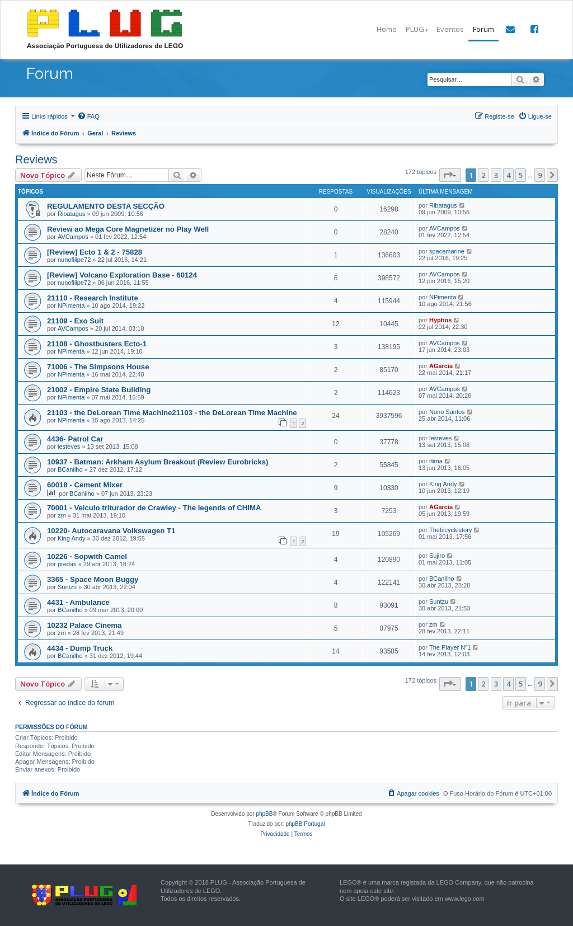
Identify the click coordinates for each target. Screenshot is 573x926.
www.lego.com (465, 898)
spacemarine (446, 251)
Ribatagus (72, 213)
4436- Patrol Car (75, 439)
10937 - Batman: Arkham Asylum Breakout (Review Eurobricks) (158, 462)
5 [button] (521, 175)
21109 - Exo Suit (75, 321)
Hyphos (440, 320)
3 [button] (496, 175)
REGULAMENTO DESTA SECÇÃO (106, 206)
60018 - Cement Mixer (85, 485)
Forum (483, 29)
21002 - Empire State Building (99, 390)
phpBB (264, 814)
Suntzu (67, 587)
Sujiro (437, 555)
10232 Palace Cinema (84, 625)
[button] (450, 175)
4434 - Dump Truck (79, 648)
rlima (436, 461)
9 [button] (540, 175)
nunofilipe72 (74, 259)
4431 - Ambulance (78, 602)
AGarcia (441, 366)
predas (67, 564)
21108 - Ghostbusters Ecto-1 (97, 344)
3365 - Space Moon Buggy (92, 579)
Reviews (36, 159)
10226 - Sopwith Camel (87, 556)
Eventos (450, 29)
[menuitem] (88, 116)
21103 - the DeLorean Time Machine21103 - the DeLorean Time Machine (172, 412)
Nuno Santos (447, 411)
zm (62, 515)
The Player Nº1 (450, 647)
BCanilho (70, 469)
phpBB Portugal (305, 824)
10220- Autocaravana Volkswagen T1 (111, 531)
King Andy (443, 484)
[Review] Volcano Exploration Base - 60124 (122, 275)
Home (387, 29)
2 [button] (483, 175)
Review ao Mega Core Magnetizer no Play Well (128, 229)
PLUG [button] (415, 29)
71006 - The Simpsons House (98, 367)
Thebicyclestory (450, 530)
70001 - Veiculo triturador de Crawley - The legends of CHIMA (154, 508)
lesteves (69, 446)
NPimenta (71, 305)
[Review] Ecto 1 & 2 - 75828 (94, 252)
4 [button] (508, 175)
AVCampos (73, 236)
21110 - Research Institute (92, 298)
